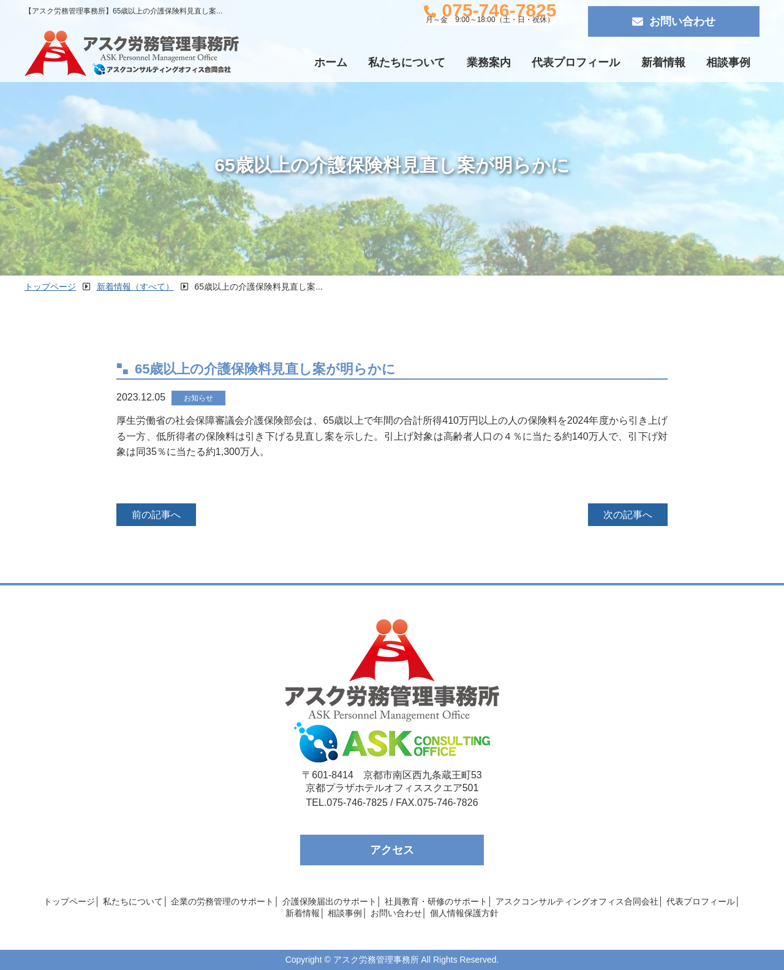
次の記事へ (627, 514)
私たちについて (406, 62)
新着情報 (663, 62)
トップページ (69, 901)
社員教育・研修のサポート (436, 901)
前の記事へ (156, 514)
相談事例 (728, 62)
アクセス (392, 850)
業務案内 (489, 62)
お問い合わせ (673, 21)
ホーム (330, 62)
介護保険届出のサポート (329, 901)
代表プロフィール (576, 62)
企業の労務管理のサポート (222, 901)
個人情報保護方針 (464, 913)
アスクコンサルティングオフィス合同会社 (577, 901)
